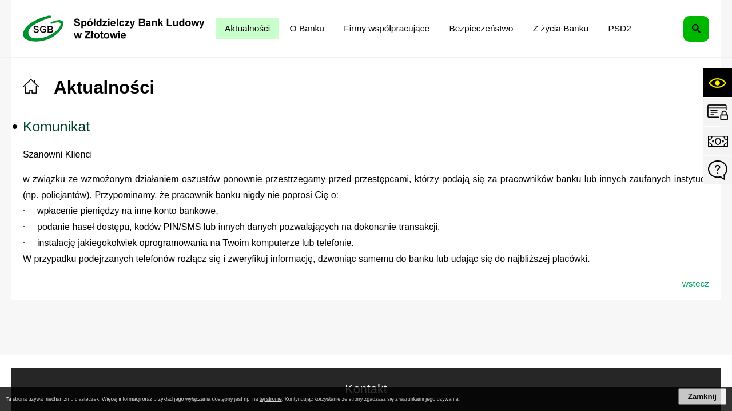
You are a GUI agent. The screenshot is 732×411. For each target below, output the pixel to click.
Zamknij (702, 396)
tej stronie (271, 399)
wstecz (695, 283)
